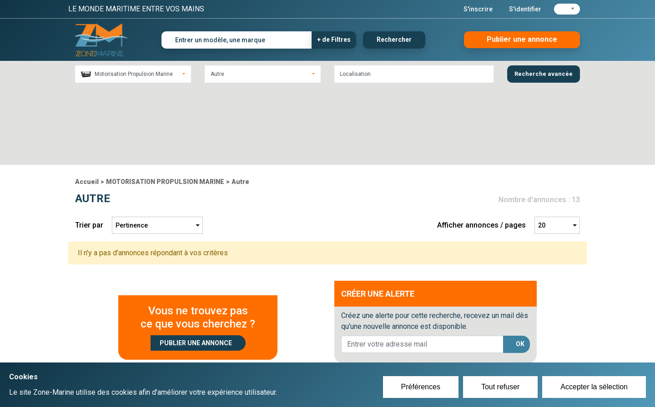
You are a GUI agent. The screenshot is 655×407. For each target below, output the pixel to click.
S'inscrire (478, 9)
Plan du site (449, 343)
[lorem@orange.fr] (422, 266)
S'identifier (525, 9)
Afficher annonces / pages (481, 147)
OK (520, 266)
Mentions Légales (459, 354)
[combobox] (133, 74)
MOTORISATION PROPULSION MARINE (165, 104)
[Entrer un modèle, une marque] (236, 40)
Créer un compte (284, 343)
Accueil (87, 104)
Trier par (89, 147)
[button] (567, 9)
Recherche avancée (543, 73)
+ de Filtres (334, 39)
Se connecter (279, 354)
